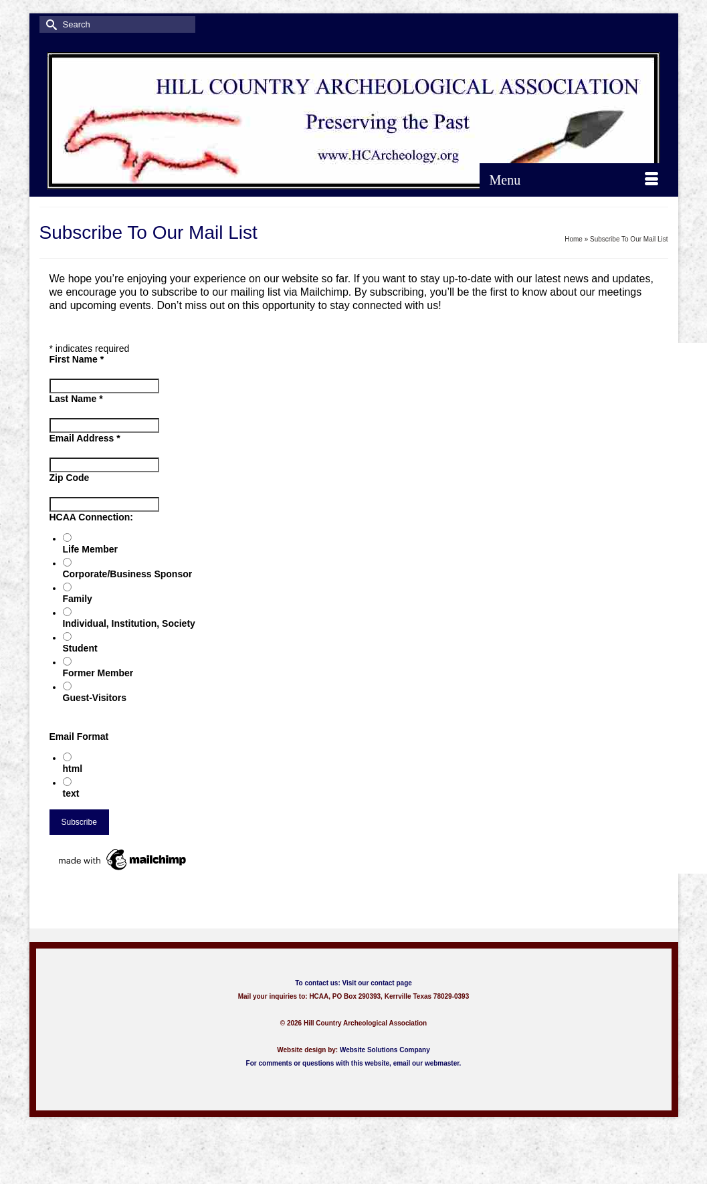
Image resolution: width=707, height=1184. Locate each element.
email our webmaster (426, 1063)
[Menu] (574, 180)
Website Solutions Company (385, 1050)
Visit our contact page (377, 983)
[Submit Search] (49, 24)
